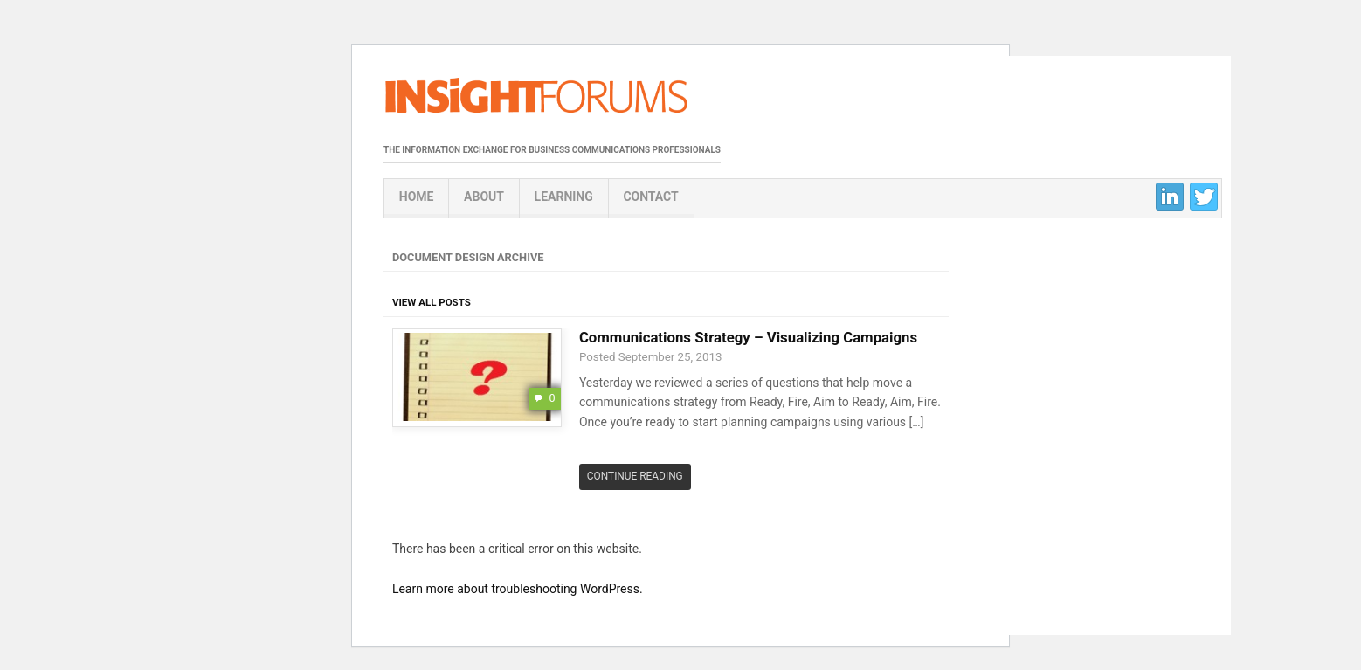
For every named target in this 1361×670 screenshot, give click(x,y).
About (484, 197)
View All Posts (431, 302)
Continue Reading (635, 476)
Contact (650, 197)
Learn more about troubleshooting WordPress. (517, 589)
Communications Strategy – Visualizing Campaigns (748, 337)
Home (416, 197)
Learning (564, 197)
